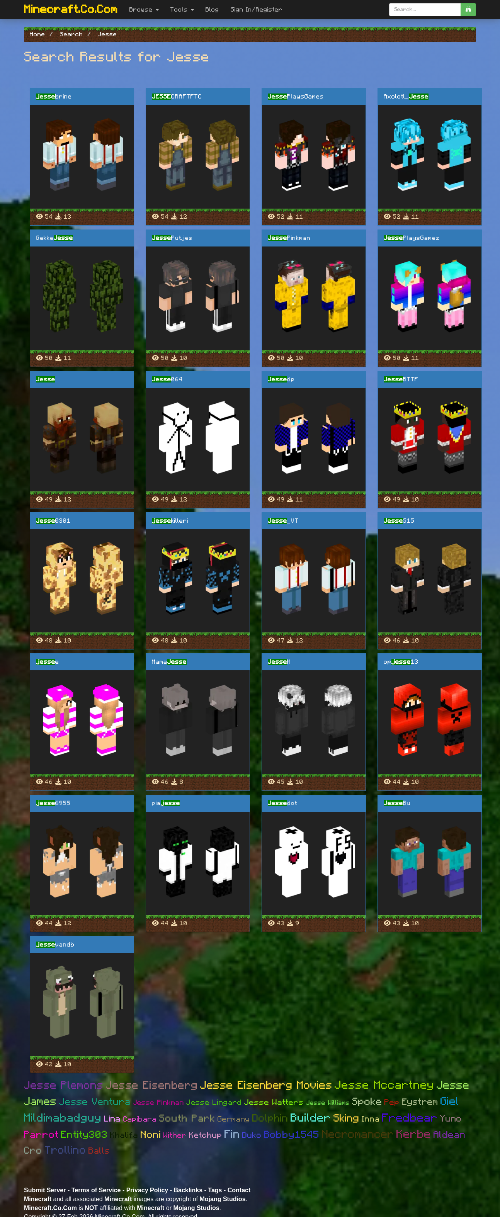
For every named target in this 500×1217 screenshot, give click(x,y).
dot (282, 803)
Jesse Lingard (214, 1103)
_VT (283, 521)
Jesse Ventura (95, 1102)
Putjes (172, 238)
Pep (392, 1102)
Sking (346, 1118)
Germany (234, 1119)
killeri (170, 521)
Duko (252, 1135)
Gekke (54, 238)
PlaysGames (296, 96)
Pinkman (289, 238)
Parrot (41, 1135)
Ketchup (205, 1135)
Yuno (451, 1119)
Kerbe (413, 1134)
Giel (449, 1101)
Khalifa (124, 1135)
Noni (151, 1135)
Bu (397, 803)
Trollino (65, 1150)
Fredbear (410, 1118)
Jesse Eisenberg (152, 1085)
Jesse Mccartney (384, 1085)
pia (166, 803)
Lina (112, 1119)
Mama (169, 662)
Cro (33, 1151)
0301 (53, 521)
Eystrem (420, 1102)
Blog (212, 10)
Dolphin (270, 1118)
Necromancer (358, 1134)
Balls (99, 1151)
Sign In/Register (256, 10)
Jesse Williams (328, 1103)
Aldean (450, 1135)
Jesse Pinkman (158, 1103)
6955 (53, 803)
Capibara (140, 1119)
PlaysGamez (412, 238)
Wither (175, 1135)
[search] (468, 9)
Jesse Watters (274, 1102)
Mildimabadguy (63, 1118)
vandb (55, 945)
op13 (401, 662)
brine (54, 96)
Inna (371, 1119)
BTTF (401, 379)
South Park (187, 1118)
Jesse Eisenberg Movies (266, 1085)
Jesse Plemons (64, 1085)
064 (167, 379)
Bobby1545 (292, 1135)
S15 (399, 521)
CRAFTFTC (177, 96)
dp (281, 379)
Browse (144, 10)
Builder (311, 1118)
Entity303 (84, 1135)
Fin (232, 1134)
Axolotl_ (406, 96)
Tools (182, 10)
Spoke (367, 1101)
